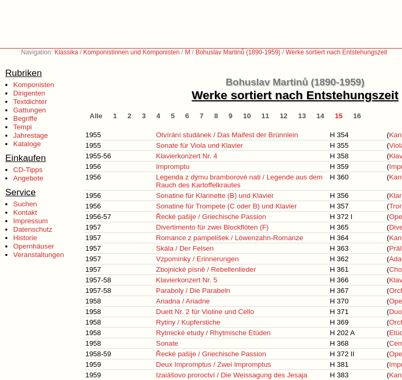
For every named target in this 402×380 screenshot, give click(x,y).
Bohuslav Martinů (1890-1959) (237, 52)
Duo (395, 312)
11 (265, 116)
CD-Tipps (28, 170)
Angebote (28, 178)
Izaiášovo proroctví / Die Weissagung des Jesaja (231, 375)
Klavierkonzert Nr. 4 (186, 156)
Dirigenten (29, 93)
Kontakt (25, 212)
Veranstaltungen (38, 255)
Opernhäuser (33, 246)
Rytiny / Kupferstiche (188, 322)
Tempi (22, 127)
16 (357, 116)
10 (247, 116)
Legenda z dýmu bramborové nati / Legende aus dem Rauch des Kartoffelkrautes (239, 181)
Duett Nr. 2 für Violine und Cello (205, 312)
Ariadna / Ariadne (183, 301)
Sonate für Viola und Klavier (199, 145)
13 (302, 116)
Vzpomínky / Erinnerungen (197, 259)
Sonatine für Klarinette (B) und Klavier (215, 196)
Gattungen (29, 110)
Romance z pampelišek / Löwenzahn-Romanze (229, 238)
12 (284, 116)
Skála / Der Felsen (185, 248)
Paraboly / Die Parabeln (193, 290)
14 (321, 116)
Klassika (66, 52)
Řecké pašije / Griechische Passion (211, 217)
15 (338, 116)
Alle (96, 116)
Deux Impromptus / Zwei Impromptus (213, 364)
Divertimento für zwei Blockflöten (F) (212, 227)
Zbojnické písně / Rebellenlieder (206, 269)
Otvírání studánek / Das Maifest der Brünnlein (227, 135)
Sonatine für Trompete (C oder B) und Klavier (226, 206)
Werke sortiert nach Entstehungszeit (336, 52)
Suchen (25, 204)
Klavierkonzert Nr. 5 (186, 280)
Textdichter (30, 102)
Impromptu (173, 166)
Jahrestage (30, 135)
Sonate (167, 343)
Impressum (30, 221)
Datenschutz (32, 229)
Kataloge (27, 144)
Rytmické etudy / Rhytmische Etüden (213, 333)
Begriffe (25, 118)
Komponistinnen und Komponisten (131, 52)
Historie (25, 238)
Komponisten (33, 85)
